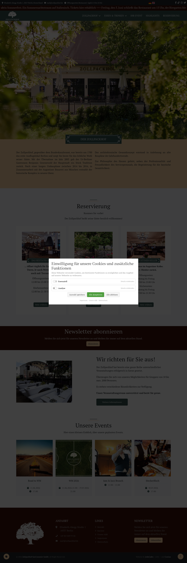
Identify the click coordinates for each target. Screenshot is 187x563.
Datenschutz (103, 300)
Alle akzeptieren (95, 294)
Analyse (61, 288)
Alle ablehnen (112, 294)
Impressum (83, 300)
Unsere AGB (93, 300)
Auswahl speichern (77, 294)
